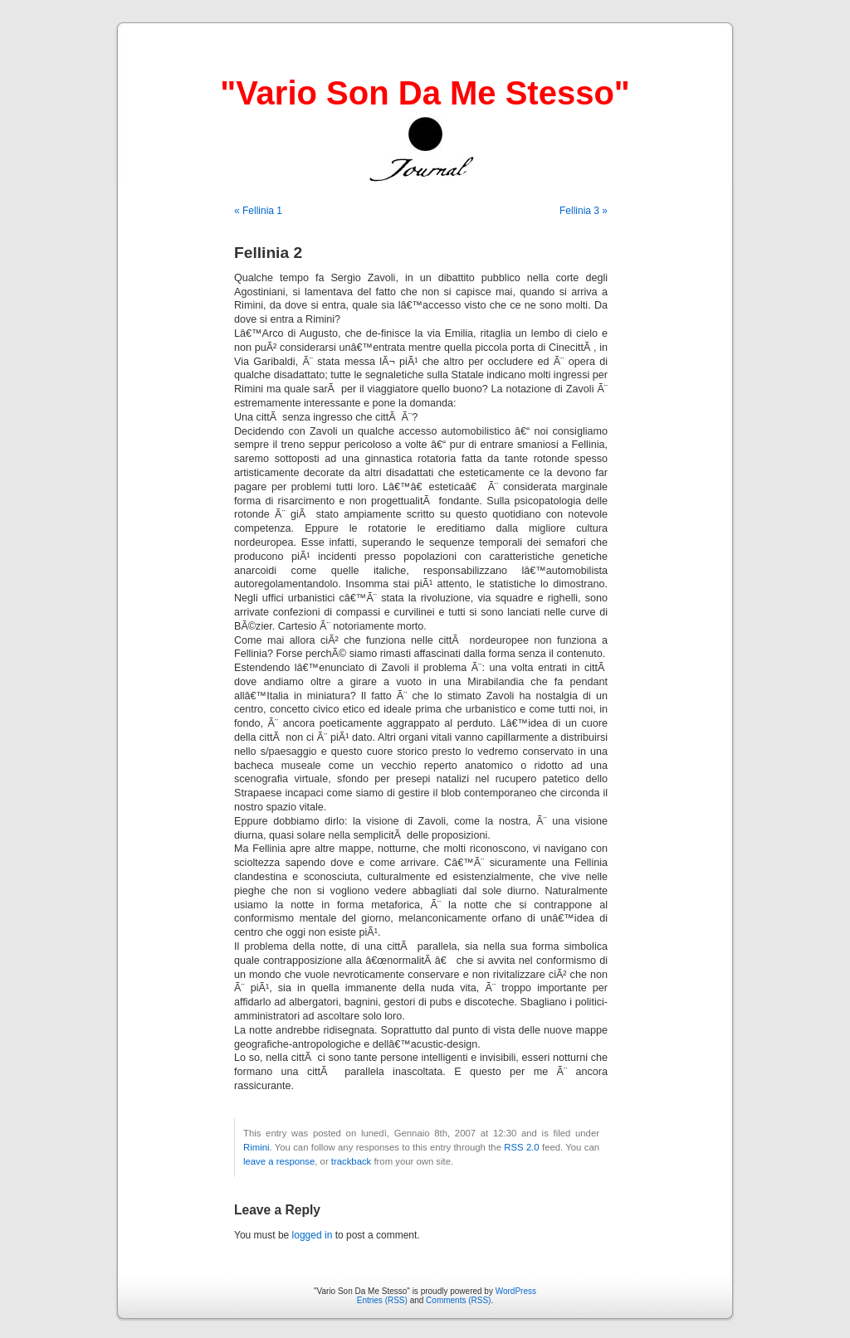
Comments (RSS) (458, 1300)
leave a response (279, 1161)
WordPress (516, 1291)
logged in (312, 1235)
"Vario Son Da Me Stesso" (425, 93)
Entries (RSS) (382, 1300)
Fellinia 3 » (583, 211)
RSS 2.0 (521, 1147)
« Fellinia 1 (258, 211)
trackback (351, 1161)
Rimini (256, 1147)
